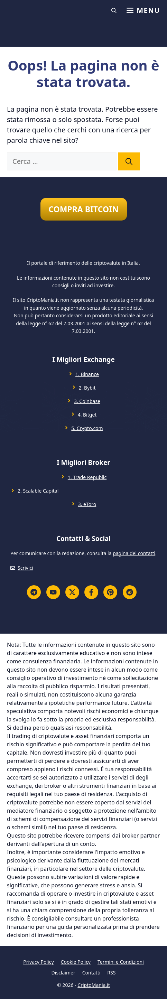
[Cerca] (129, 161)
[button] (115, 10)
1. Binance (87, 374)
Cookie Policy (76, 962)
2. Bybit (87, 387)
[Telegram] (34, 592)
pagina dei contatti (134, 553)
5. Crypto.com (87, 428)
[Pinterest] (110, 592)
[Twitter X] (72, 592)
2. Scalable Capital (38, 490)
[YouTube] (53, 592)
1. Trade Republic (87, 477)
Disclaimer (63, 972)
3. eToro (87, 504)
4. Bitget (87, 414)
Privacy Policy (38, 962)
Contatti (91, 972)
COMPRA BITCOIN (83, 209)
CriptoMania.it (93, 985)
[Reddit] (130, 592)
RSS (111, 972)
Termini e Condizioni (121, 962)
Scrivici (25, 567)
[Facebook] (91, 592)
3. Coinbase (87, 401)
